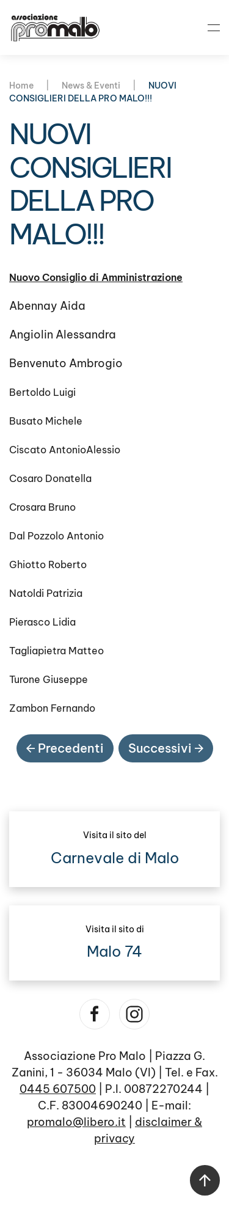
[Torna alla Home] (55, 27)
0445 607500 (58, 1089)
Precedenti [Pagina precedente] (65, 748)
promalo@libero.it (76, 1122)
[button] (214, 27)
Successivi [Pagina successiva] (165, 748)
